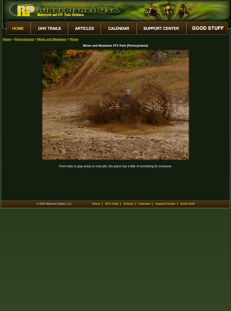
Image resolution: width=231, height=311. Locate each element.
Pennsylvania (24, 39)
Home (7, 39)
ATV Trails (112, 203)
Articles (128, 203)
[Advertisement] (20, 124)
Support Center (165, 203)
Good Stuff (187, 203)
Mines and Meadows (51, 39)
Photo (74, 39)
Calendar (144, 203)
